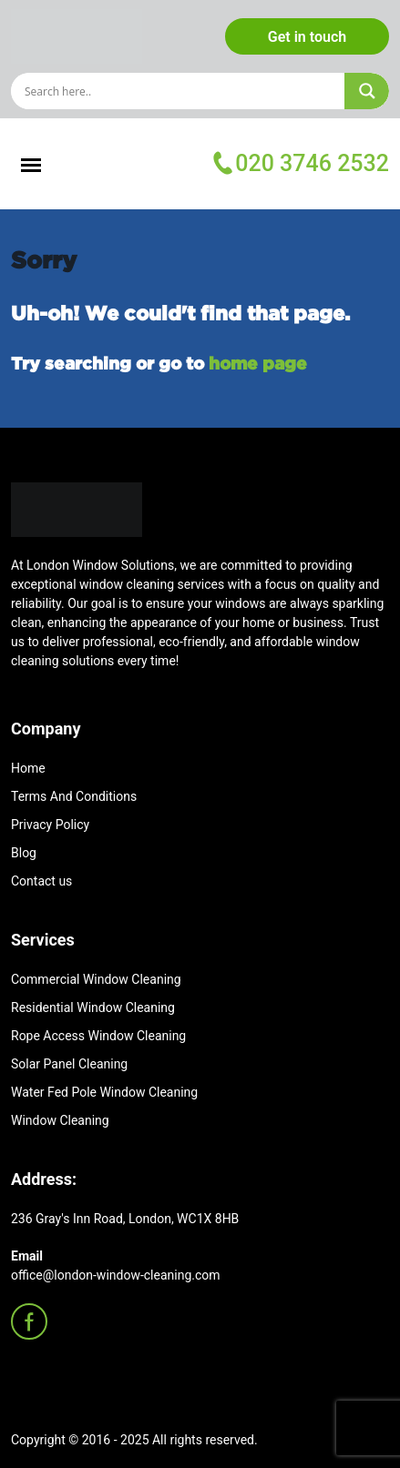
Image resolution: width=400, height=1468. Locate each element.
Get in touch (307, 37)
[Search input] (182, 91)
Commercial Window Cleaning (96, 979)
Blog (23, 852)
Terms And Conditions (74, 796)
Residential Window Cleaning (93, 1007)
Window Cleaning (60, 1120)
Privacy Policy (50, 824)
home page (258, 362)
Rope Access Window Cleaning (98, 1035)
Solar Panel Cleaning (69, 1064)
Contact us (41, 881)
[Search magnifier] (367, 91)
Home (28, 768)
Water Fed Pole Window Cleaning (104, 1092)
